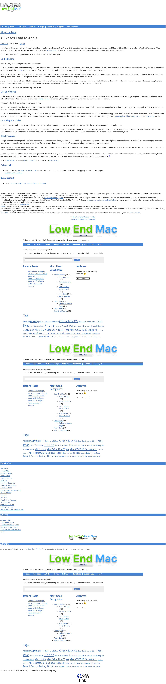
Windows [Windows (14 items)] (87, 337)
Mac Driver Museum (8, 500)
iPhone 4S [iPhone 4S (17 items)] (58, 326)
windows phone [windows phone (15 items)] (95, 337)
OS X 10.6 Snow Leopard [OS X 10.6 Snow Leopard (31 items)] (51, 333)
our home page (16, 183)
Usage (85, 188)
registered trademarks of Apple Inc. (102, 200)
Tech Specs (22, 27)
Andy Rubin (51, 50)
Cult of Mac (4, 471)
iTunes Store (22, 70)
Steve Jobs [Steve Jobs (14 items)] (58, 337)
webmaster (24, 204)
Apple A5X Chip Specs (36, 276)
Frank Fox (4, 44)
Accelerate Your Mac (8, 485)
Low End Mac (59, 275)
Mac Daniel (63, 294)
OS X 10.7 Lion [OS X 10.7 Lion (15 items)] (68, 334)
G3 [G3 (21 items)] (93, 322)
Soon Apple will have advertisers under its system (134, 116)
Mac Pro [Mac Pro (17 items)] (25, 334)
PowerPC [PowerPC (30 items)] (27, 336)
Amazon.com (5, 520)
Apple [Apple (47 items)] (33, 321)
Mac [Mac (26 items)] (75, 326)
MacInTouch (5, 476)
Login (99, 244)
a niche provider (43, 99)
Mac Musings (64, 277)
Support (60, 27)
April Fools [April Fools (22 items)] (41, 322)
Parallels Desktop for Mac (10, 530)
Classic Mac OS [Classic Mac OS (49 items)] (68, 321)
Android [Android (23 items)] (26, 321)
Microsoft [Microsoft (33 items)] (34, 333)
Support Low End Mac (13, 173)
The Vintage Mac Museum (10, 490)
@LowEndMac (72, 27)
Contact (98, 188)
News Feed (76, 244)
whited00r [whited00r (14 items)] (81, 337)
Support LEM (89, 244)
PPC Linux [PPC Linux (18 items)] (35, 337)
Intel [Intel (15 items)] (31, 326)
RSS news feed (54, 160)
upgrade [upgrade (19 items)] (75, 337)
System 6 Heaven (7, 505)
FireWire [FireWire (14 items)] (89, 321)
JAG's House (5, 502)
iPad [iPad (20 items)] (41, 326)
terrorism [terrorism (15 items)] (64, 337)
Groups (41, 27)
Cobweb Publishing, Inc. (53, 198)
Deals (12, 27)
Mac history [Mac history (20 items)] (97, 326)
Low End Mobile (60, 311)
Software (50, 27)
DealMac (3, 495)
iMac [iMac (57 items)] (26, 325)
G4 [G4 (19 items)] (95, 321)
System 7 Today (6, 507)
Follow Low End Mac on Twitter (83, 217)
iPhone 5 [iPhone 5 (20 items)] (65, 326)
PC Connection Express (9, 525)
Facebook (10, 160)
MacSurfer (4, 468)
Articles (32, 27)
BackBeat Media (34, 549)
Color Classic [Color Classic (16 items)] (82, 321)
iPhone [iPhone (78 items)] (49, 325)
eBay (2, 532)
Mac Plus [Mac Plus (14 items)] (100, 330)
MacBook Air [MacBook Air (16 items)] (88, 326)
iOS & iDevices (64, 296)
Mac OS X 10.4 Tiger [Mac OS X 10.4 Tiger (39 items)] (58, 329)
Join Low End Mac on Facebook (83, 219)
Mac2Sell (3, 497)
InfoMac (3, 481)
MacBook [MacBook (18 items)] (81, 326)
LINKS (3, 206)
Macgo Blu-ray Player (8, 527)
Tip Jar (22, 44)
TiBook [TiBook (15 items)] (69, 337)
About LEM (69, 188)
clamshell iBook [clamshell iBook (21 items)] (52, 322)
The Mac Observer (7, 483)
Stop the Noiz (8, 32)
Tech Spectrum (65, 282)
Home (4, 27)
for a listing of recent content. (34, 183)
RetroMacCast (6, 488)
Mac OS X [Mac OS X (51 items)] (40, 329)
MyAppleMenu (6, 478)
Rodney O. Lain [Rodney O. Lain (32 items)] (46, 336)
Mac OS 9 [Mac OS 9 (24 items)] (30, 330)
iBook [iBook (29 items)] (99, 321)
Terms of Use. (134, 213)
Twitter (25, 160)
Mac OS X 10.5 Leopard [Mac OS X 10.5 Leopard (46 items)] (83, 329)
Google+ (33, 160)
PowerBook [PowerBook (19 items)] (96, 334)
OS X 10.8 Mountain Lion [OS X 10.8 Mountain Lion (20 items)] (82, 334)
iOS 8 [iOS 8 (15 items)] (38, 326)
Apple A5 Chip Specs (36, 279)
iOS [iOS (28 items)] (34, 326)
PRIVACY (4, 213)
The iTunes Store (7, 522)
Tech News (58, 308)
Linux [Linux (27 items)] (70, 326)
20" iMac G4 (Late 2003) (27, 170)
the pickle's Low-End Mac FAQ (12, 510)
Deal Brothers (5, 493)
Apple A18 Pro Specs (36, 281)
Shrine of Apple (6, 473)
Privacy (91, 188)
